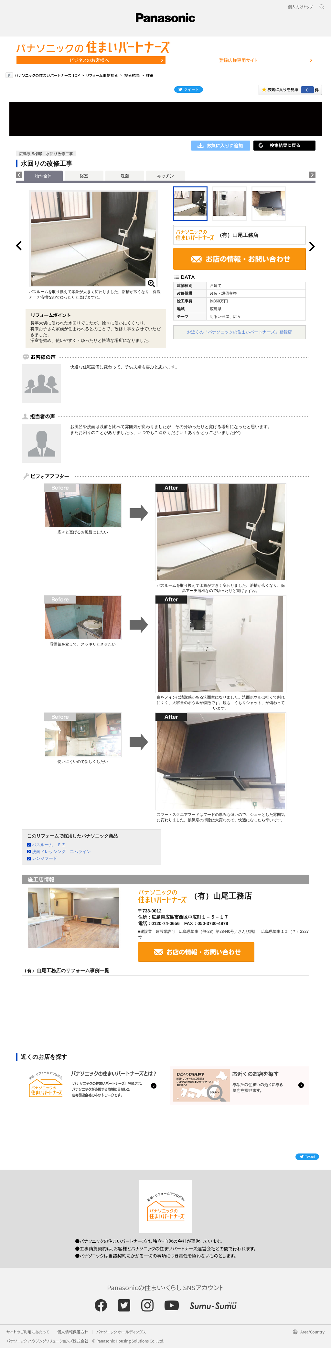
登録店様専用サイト (238, 60)
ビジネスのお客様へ (89, 60)
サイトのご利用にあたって (27, 1331)
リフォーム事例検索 (102, 75)
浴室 (84, 176)
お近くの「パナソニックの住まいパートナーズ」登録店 (239, 332)
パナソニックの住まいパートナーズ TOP (47, 75)
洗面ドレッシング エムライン (61, 851)
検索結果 (132, 75)
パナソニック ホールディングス (121, 1331)
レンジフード (44, 858)
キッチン (165, 176)
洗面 (125, 176)
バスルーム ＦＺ (49, 844)
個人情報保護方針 (72, 1331)
